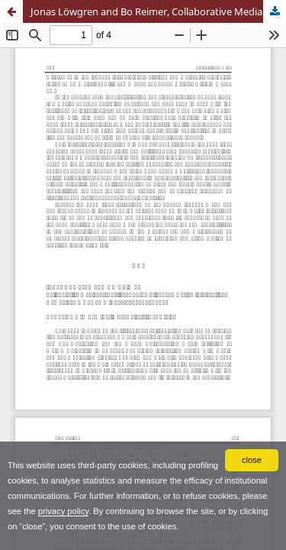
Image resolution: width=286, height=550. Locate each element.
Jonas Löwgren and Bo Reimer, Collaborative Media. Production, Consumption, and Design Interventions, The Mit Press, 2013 (158, 11)
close (252, 459)
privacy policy (63, 511)
